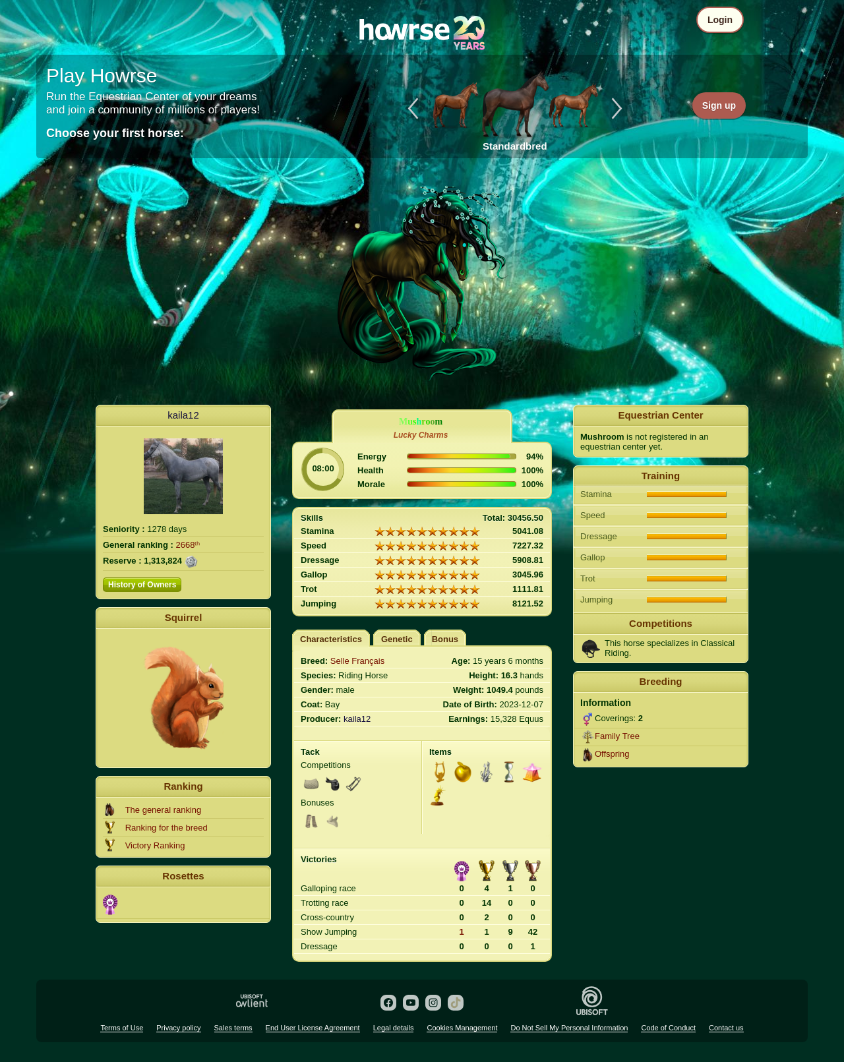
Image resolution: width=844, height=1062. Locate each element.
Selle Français (357, 661)
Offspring (612, 754)
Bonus (445, 639)
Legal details (393, 1028)
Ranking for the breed (166, 828)
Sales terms (233, 1028)
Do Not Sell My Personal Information (569, 1028)
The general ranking (163, 810)
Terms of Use (121, 1028)
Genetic (397, 639)
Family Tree (617, 736)
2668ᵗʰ (188, 545)
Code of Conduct (668, 1028)
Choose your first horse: (115, 133)
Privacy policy (178, 1028)
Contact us (726, 1028)
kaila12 (183, 415)
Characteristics (331, 639)
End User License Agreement (313, 1028)
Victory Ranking (155, 845)
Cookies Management (462, 1028)
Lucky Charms (421, 435)
